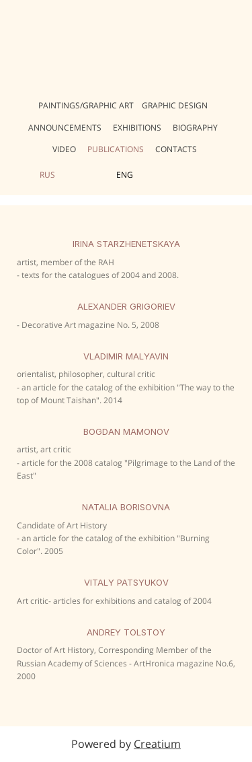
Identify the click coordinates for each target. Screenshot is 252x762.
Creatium (157, 743)
